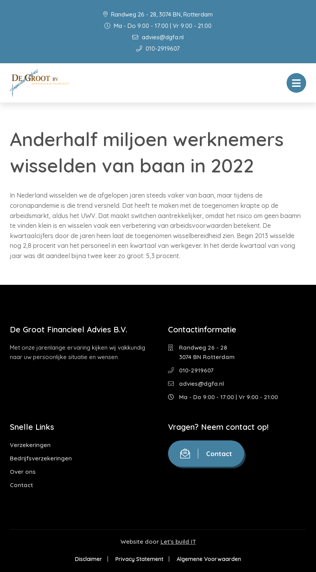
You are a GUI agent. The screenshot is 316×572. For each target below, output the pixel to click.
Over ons (23, 471)
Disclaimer (88, 559)
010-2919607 (158, 48)
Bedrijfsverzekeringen (41, 458)
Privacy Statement (139, 559)
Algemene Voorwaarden (209, 559)
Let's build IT (178, 541)
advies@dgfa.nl (158, 37)
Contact (21, 485)
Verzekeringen (30, 445)
